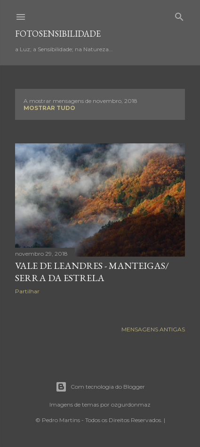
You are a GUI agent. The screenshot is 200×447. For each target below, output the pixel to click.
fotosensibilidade (58, 33)
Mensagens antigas (153, 329)
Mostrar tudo (49, 107)
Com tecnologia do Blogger (100, 386)
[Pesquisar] (179, 15)
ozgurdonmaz (131, 404)
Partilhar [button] (27, 291)
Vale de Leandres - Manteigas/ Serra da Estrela (92, 271)
